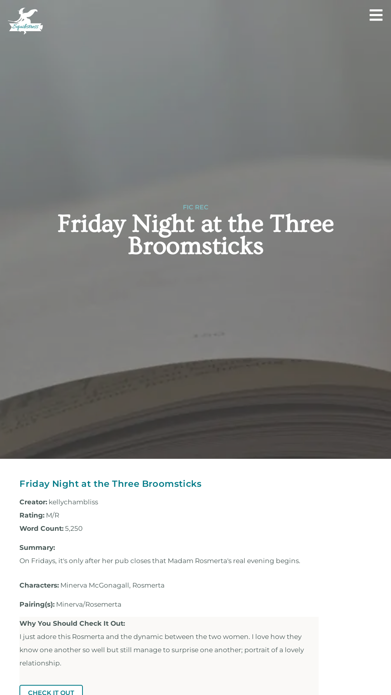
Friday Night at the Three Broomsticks (110, 483)
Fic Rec (196, 207)
